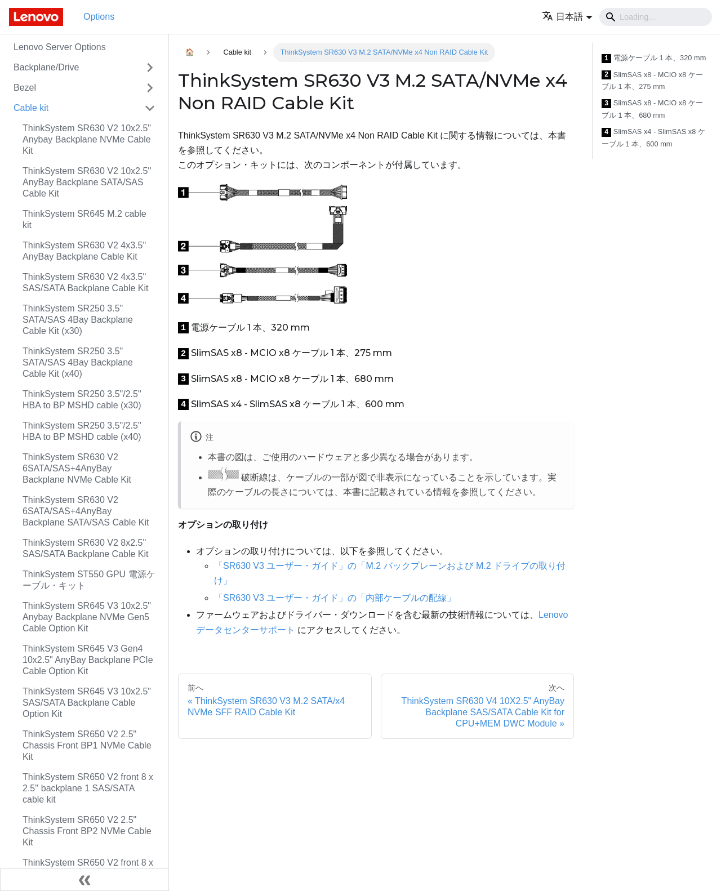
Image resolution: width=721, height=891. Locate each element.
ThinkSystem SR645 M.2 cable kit (84, 219)
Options (98, 16)
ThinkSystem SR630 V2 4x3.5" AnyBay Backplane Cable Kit (84, 250)
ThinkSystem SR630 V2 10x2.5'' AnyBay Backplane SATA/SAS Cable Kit (87, 182)
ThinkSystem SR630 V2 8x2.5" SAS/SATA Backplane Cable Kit (86, 548)
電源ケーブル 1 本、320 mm (654, 58)
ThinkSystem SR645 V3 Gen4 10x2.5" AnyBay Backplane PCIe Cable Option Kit (88, 660)
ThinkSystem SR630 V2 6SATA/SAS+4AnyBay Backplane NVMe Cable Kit (77, 468)
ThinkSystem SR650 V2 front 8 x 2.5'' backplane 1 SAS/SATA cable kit (88, 788)
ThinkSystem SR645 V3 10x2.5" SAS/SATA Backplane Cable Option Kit (87, 703)
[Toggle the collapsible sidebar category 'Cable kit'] (149, 108)
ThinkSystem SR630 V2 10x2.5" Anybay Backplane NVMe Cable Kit (87, 139)
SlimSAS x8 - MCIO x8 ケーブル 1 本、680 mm (652, 109)
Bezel (25, 87)
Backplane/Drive (46, 67)
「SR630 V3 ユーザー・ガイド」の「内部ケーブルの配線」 (335, 598)
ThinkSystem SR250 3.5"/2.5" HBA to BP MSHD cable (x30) (82, 399)
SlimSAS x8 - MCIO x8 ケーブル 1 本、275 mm (652, 80)
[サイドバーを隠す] (84, 879)
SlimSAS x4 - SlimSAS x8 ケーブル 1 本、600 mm (653, 137)
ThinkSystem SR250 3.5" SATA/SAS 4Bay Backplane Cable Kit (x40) (78, 362)
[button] (567, 16)
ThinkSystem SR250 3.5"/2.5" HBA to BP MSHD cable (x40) (82, 431)
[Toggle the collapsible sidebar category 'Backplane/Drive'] (149, 68)
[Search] (655, 17)
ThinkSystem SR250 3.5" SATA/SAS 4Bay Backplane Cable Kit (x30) (78, 320)
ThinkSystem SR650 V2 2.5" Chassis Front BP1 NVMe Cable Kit (87, 745)
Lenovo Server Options (60, 47)
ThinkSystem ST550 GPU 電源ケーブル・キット (89, 579)
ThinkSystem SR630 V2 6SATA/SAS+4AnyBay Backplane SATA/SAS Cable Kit (86, 511)
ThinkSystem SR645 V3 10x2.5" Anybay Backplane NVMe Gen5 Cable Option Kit (87, 617)
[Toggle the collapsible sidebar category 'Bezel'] (149, 88)
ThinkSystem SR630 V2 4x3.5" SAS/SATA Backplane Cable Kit (86, 282)
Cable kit (31, 108)
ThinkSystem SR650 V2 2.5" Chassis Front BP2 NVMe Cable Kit (87, 831)
